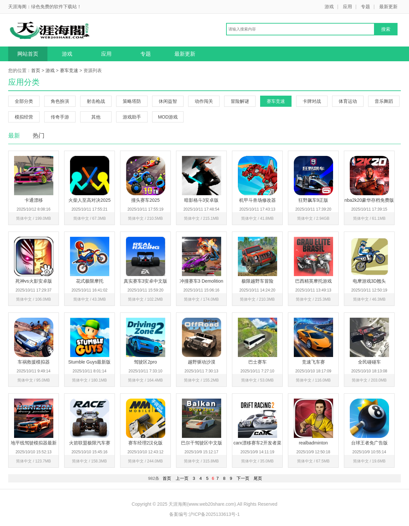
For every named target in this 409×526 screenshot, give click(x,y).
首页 (35, 70)
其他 (95, 117)
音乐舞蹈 (384, 101)
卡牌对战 (312, 101)
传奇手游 (60, 117)
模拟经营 (24, 117)
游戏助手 (132, 117)
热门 (38, 135)
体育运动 (348, 101)
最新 (14, 135)
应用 (347, 6)
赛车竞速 (69, 70)
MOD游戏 (168, 117)
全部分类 (24, 101)
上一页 (182, 478)
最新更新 (388, 6)
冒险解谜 (240, 101)
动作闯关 (204, 101)
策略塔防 (132, 101)
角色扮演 (60, 101)
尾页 (258, 478)
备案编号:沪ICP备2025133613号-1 (204, 514)
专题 (365, 6)
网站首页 (27, 54)
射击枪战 (96, 101)
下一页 (243, 478)
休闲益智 (168, 101)
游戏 (329, 6)
